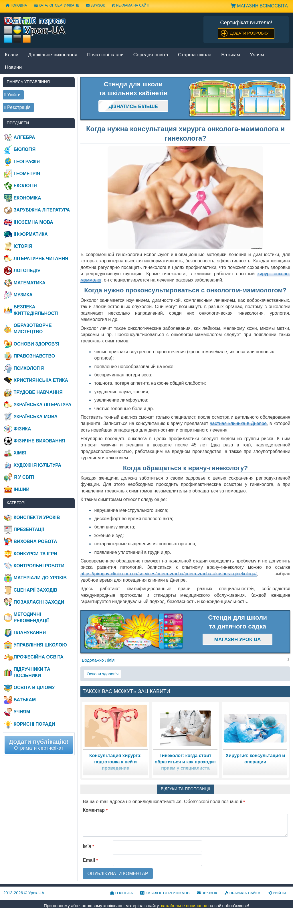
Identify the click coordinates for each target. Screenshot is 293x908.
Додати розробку (249, 33)
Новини (13, 68)
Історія (23, 246)
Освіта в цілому (34, 687)
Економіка (27, 197)
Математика (29, 282)
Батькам (230, 55)
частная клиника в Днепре (238, 423)
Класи (11, 55)
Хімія (20, 452)
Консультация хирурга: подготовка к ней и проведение (115, 762)
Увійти (277, 893)
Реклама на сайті (130, 5)
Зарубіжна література (42, 209)
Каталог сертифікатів (56, 5)
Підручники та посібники (32, 672)
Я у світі (24, 477)
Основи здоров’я (102, 674)
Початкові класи (105, 55)
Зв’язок (95, 5)
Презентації (29, 529)
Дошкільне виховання (52, 55)
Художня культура (38, 465)
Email (90, 860)
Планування (30, 632)
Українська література (43, 404)
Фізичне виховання (39, 440)
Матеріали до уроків (40, 577)
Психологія (29, 368)
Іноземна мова (33, 222)
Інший (21, 489)
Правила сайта (242, 893)
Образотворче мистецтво (33, 328)
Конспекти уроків (37, 517)
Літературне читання (41, 258)
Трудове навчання (38, 392)
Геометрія (27, 173)
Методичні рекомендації (31, 617)
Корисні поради (34, 724)
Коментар (95, 810)
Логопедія (27, 270)
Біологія (25, 149)
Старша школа (194, 55)
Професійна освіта (39, 656)
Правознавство (34, 356)
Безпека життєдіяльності (36, 310)
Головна (16, 5)
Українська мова (36, 416)
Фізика (22, 428)
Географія (27, 161)
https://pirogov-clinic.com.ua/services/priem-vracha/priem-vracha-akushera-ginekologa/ (168, 573)
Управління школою (40, 644)
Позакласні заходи (39, 602)
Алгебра (24, 137)
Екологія (25, 185)
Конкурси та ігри (35, 553)
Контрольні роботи (39, 565)
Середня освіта (150, 55)
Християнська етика (41, 380)
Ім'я (88, 846)
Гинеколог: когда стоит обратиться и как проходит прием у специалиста (185, 762)
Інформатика (31, 234)
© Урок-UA (23, 893)
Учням (257, 55)
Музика (23, 294)
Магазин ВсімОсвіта (259, 5)
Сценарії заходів (35, 590)
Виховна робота (35, 541)
